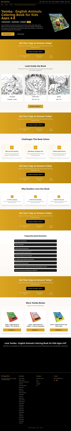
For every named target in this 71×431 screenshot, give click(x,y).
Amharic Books (21, 378)
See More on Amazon (35, 106)
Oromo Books (21, 403)
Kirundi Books (21, 394)
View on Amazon (8, 34)
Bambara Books (22, 380)
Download (57, 1)
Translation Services (40, 378)
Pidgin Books (21, 405)
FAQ (37, 385)
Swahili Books (21, 410)
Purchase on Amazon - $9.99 (35, 51)
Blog (69, 1)
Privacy (41, 427)
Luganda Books (21, 399)
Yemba (11, 4)
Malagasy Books (22, 401)
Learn (47, 1)
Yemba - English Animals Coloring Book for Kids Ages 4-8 (25, 4)
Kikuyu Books (21, 390)
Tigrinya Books (21, 412)
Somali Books (21, 408)
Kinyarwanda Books (22, 392)
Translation (62, 1)
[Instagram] (54, 380)
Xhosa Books (21, 417)
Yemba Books (21, 419)
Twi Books (21, 414)
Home (40, 1)
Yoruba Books (21, 421)
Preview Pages (20, 34)
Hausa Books (21, 387)
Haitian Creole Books (22, 385)
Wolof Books (21, 415)
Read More (12, 330)
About (66, 1)
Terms (38, 427)
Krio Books (21, 396)
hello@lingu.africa (59, 378)
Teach (50, 1)
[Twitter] (56, 380)
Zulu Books (21, 422)
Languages (38, 383)
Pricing (53, 1)
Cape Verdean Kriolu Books (24, 382)
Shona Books (21, 406)
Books (44, 1)
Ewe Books (21, 383)
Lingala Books (21, 398)
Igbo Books (21, 389)
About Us (38, 382)
